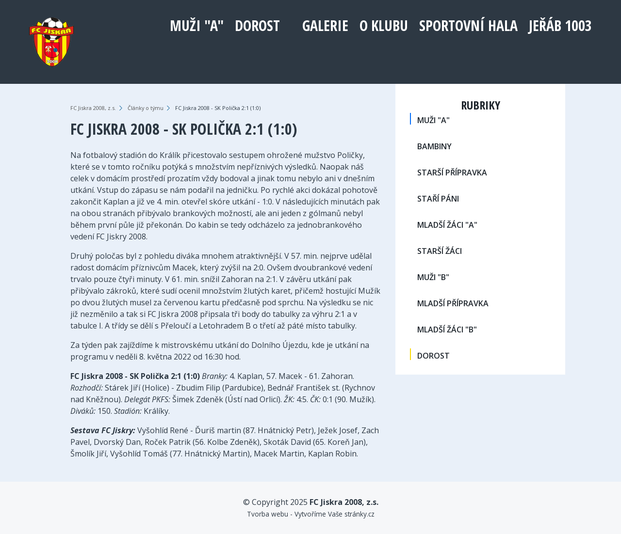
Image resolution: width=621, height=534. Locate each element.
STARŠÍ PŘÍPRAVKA (452, 172)
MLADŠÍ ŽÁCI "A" (447, 225)
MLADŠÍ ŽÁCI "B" (447, 329)
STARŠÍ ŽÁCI (439, 251)
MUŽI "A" (197, 25)
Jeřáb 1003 (560, 25)
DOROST (257, 25)
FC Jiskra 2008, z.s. (93, 107)
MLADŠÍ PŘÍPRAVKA (453, 303)
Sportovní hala (468, 25)
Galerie (325, 25)
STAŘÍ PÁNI (438, 198)
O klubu (384, 25)
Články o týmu (145, 107)
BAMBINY (434, 146)
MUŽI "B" (433, 277)
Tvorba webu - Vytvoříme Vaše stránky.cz (311, 513)
